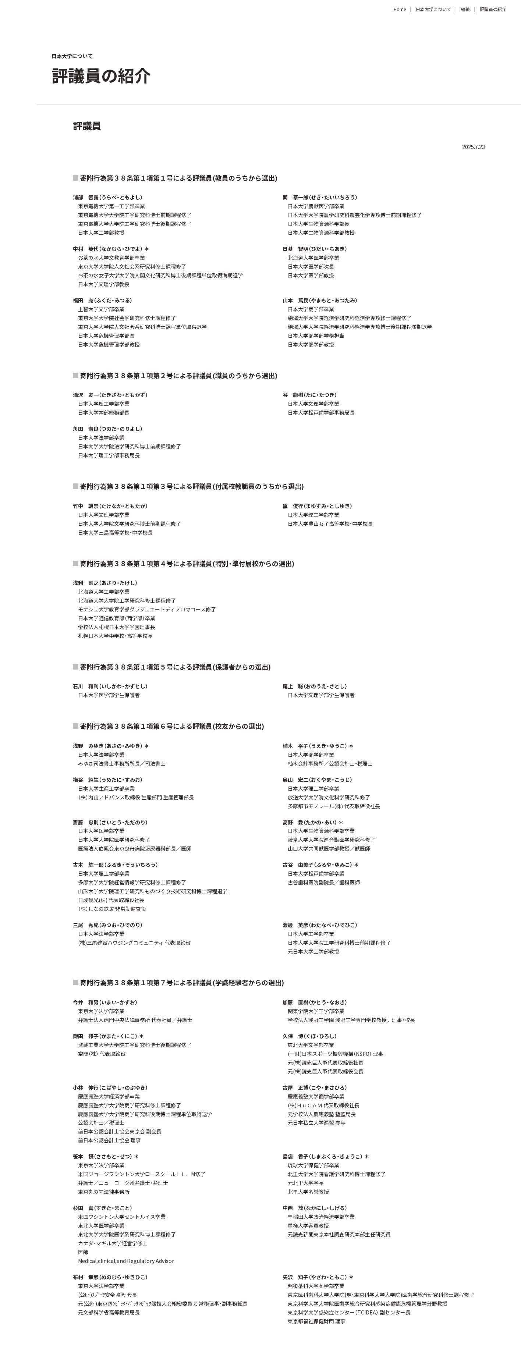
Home (400, 9)
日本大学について (433, 9)
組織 (465, 9)
